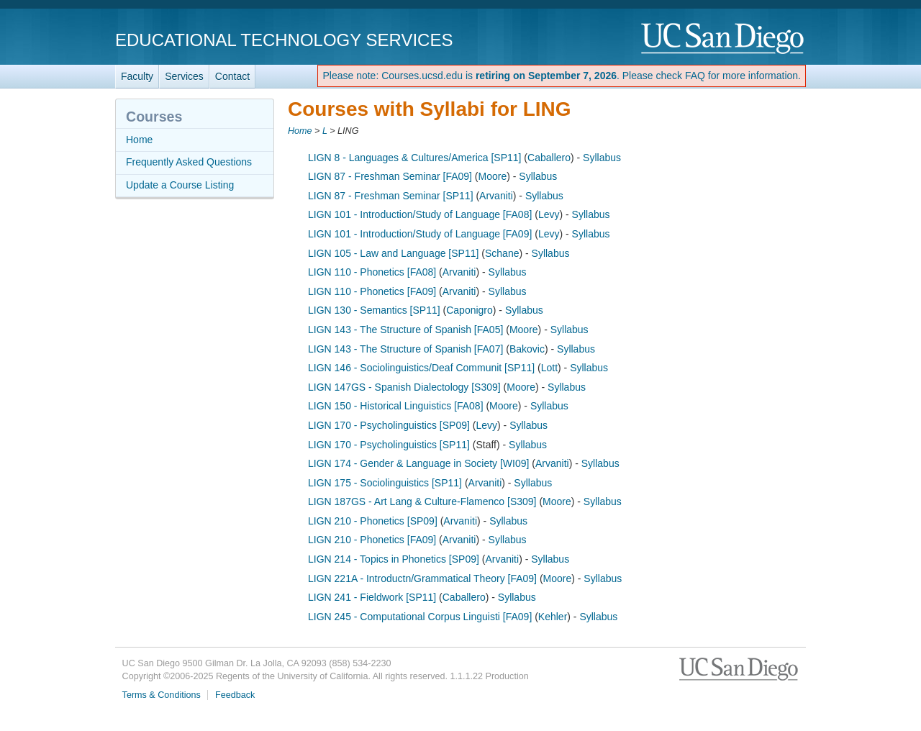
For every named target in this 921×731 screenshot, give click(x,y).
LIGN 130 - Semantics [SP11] (374, 310)
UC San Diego (723, 39)
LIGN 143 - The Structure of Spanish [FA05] (405, 329)
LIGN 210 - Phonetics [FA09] (372, 539)
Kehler (552, 616)
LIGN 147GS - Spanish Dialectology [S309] (404, 387)
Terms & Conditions (161, 695)
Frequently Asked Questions (189, 162)
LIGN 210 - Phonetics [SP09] (372, 521)
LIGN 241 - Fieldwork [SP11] (372, 597)
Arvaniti (496, 195)
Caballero (549, 157)
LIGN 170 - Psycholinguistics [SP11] (389, 444)
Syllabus (602, 157)
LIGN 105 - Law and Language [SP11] (393, 253)
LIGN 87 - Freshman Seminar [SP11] (390, 195)
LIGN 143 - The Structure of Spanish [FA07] (405, 349)
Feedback (235, 695)
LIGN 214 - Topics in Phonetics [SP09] (393, 559)
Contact (232, 76)
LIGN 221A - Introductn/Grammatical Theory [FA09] (422, 578)
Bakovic (527, 349)
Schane (502, 253)
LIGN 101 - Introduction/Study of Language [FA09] (420, 234)
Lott (549, 367)
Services (184, 76)
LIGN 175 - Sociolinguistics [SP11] (385, 483)
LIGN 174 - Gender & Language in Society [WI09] (418, 463)
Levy (549, 214)
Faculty (137, 76)
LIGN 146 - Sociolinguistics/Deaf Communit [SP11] (421, 367)
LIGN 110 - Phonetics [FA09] (372, 291)
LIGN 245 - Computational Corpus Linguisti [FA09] (420, 616)
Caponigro (469, 310)
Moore (492, 176)
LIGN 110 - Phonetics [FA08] (372, 272)
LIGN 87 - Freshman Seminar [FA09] (390, 176)
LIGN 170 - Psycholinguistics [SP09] (389, 425)
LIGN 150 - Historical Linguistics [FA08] (396, 406)
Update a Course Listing (180, 185)
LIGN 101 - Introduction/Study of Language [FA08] (420, 214)
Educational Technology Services (284, 40)
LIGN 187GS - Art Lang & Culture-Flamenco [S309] (422, 501)
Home (300, 131)
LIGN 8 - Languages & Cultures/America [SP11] (414, 157)
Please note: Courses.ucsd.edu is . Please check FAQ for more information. (561, 75)
